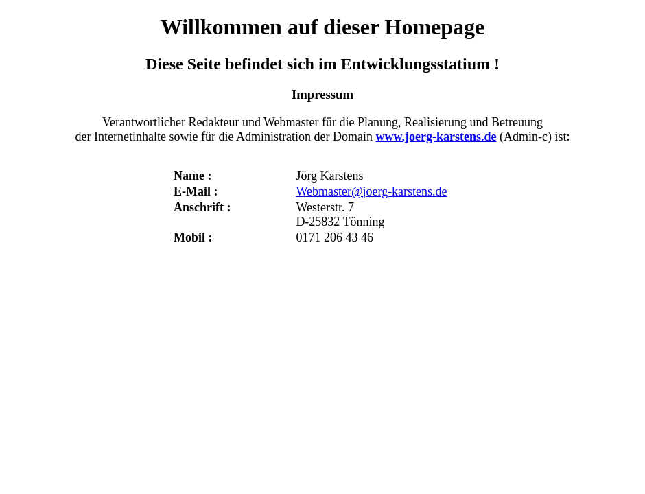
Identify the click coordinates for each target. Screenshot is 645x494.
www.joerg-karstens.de (435, 136)
